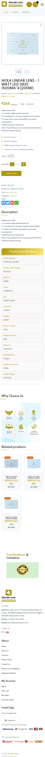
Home (6, 12)
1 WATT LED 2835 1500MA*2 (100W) (34, 477)
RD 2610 (28, 93)
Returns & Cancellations (10, 669)
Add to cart (11, 173)
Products (4, 655)
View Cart (5, 691)
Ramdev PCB (12, 93)
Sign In (4, 686)
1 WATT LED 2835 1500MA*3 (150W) (11, 518)
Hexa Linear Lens (11, 192)
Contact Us (5, 664)
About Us (5, 651)
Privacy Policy (6, 660)
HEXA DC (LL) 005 (8, 96)
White (11, 156)
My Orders (5, 695)
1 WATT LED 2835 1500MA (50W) (11, 477)
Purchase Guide (7, 700)
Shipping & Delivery (8, 673)
